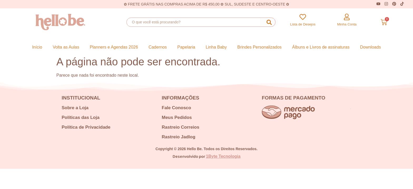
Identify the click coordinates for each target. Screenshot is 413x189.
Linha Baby (216, 47)
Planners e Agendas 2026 (114, 47)
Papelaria (186, 47)
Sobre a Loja (75, 107)
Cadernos (158, 47)
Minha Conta (347, 24)
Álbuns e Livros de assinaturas (321, 47)
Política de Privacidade (86, 127)
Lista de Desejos (303, 24)
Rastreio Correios (180, 127)
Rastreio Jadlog (178, 136)
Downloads (370, 47)
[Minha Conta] (346, 17)
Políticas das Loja (81, 117)
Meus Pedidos (177, 117)
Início (37, 47)
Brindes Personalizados (259, 47)
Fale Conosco (176, 107)
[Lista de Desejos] (302, 17)
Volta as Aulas (66, 47)
